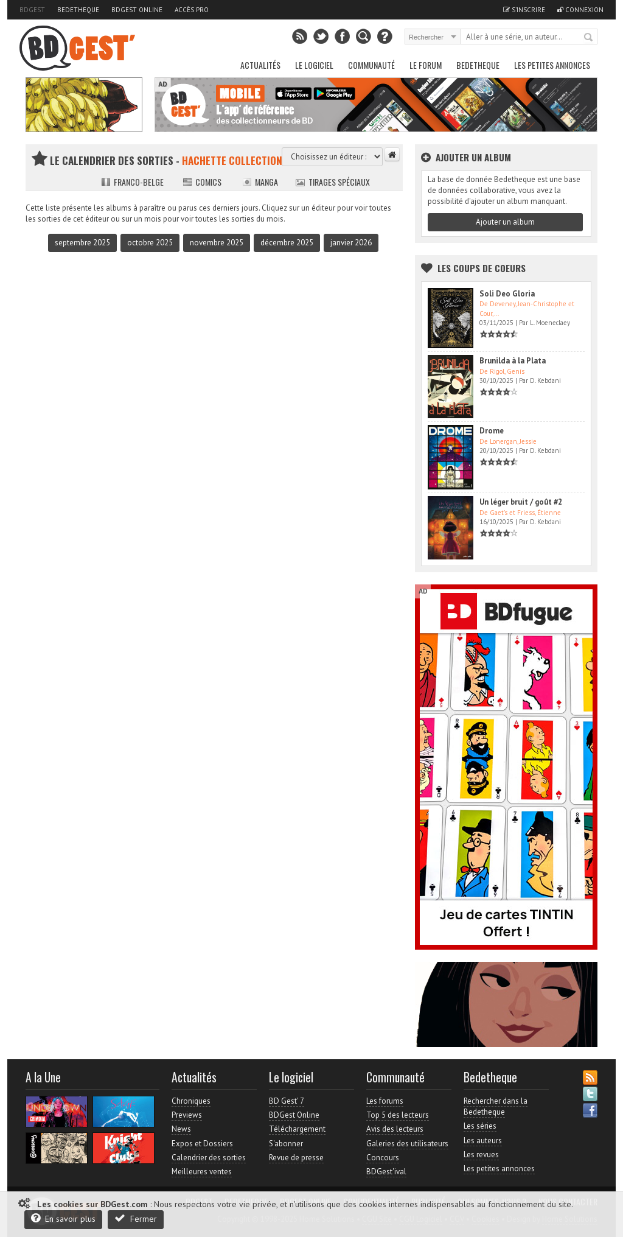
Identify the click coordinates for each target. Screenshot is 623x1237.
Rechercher (589, 38)
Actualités (260, 64)
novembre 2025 (216, 242)
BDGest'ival (386, 1171)
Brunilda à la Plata (512, 361)
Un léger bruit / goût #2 (520, 502)
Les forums (384, 1101)
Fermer (135, 1218)
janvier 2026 (351, 242)
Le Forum (425, 64)
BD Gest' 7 (286, 1101)
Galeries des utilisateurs (407, 1143)
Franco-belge (132, 181)
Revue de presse (296, 1157)
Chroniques (191, 1101)
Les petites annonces (552, 64)
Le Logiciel (314, 64)
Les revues (481, 1154)
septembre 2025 (82, 242)
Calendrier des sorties (209, 1157)
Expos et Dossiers (202, 1143)
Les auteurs (483, 1140)
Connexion (580, 9)
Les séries (480, 1126)
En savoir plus (63, 1218)
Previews (187, 1115)
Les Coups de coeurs (481, 268)
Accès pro (192, 9)
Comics (202, 181)
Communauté (371, 64)
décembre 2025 (286, 242)
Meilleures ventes (202, 1171)
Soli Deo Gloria (507, 294)
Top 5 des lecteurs (397, 1115)
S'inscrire (524, 9)
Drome (491, 431)
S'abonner (286, 1143)
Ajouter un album (505, 222)
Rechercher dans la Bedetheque (495, 1106)
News (181, 1129)
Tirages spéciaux (333, 181)
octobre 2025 (150, 242)
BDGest (32, 9)
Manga (260, 181)
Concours (382, 1157)
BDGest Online (136, 9)
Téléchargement (297, 1129)
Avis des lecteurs (394, 1129)
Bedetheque (78, 9)
